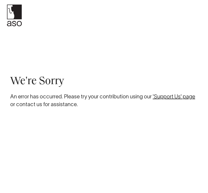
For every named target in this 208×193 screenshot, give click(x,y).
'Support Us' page (174, 96)
